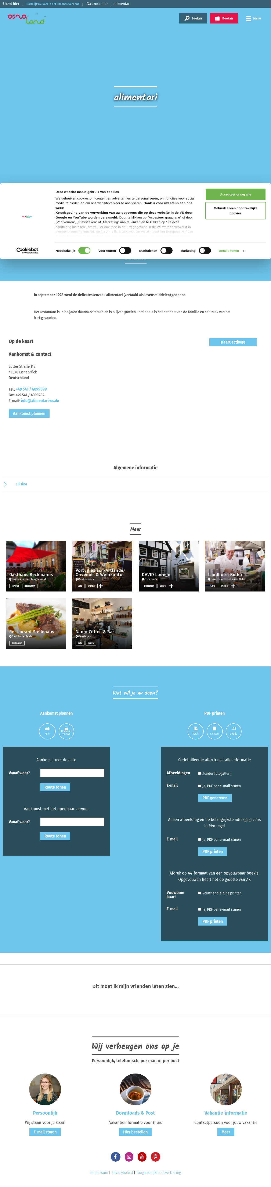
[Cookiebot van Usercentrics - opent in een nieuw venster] (27, 68)
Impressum (99, 1172)
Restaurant (31, 585)
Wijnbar (92, 585)
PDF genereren (214, 797)
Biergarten (149, 585)
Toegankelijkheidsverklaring (158, 1172)
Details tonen (229, 67)
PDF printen (212, 851)
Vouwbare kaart (175, 894)
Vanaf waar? (19, 772)
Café (80, 585)
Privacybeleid (122, 1172)
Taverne (16, 585)
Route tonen (55, 787)
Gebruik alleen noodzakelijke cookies (235, 27)
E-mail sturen (45, 1131)
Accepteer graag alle (235, 11)
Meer (225, 1131)
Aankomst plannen (29, 413)
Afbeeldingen (178, 772)
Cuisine (21, 484)
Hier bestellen (135, 1131)
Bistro (164, 585)
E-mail (172, 785)
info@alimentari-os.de (40, 400)
